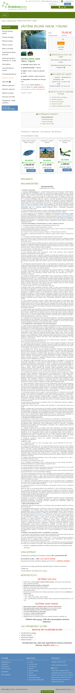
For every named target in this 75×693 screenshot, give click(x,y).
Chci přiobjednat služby (29, 136)
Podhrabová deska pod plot (9, 53)
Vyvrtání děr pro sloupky (59, 97)
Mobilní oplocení (8, 85)
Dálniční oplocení (8, 89)
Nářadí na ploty (8, 93)
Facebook (54, 668)
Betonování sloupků (58, 101)
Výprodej (6, 82)
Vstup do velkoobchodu (8, 108)
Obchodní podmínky (34, 677)
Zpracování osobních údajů (36, 679)
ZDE (28, 547)
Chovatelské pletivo (9, 74)
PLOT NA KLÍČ (32, 666)
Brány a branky (7, 49)
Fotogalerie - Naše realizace (8, 101)
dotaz (45, 571)
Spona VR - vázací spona (47, 141)
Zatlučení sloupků (57, 99)
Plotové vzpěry (7, 41)
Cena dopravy (45, 132)
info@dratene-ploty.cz (51, 1)
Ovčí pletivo (6, 64)
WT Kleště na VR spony (65, 141)
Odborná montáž (57, 104)
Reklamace (35, 132)
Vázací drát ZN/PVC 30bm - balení (29, 141)
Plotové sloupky (8, 37)
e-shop (3, 20)
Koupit (61, 43)
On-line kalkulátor (47, 691)
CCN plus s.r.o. (70, 689)
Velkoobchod (70, 1)
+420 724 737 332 (34, 1)
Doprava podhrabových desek (61, 106)
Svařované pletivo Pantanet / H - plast (9, 59)
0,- (63, 7)
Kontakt (31, 673)
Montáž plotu (56, 132)
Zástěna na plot (11, 20)
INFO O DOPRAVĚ (33, 671)
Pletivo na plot (7, 45)
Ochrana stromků (8, 97)
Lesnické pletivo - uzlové (8, 69)
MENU (5, 15)
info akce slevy (33, 664)
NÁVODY (31, 668)
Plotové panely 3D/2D (7, 32)
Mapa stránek (32, 675)
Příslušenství (25, 132)
